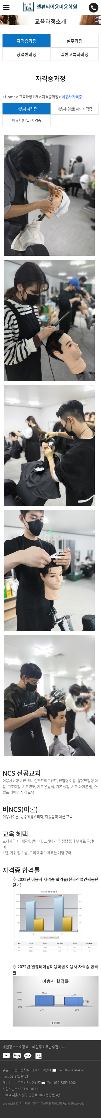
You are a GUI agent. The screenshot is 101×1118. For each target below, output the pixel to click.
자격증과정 (26, 41)
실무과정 (74, 41)
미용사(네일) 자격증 (26, 120)
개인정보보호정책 (15, 1046)
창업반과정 (26, 54)
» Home (9, 96)
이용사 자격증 (72, 96)
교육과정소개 (28, 96)
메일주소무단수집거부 (48, 1046)
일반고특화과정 (74, 54)
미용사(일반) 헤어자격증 (74, 109)
